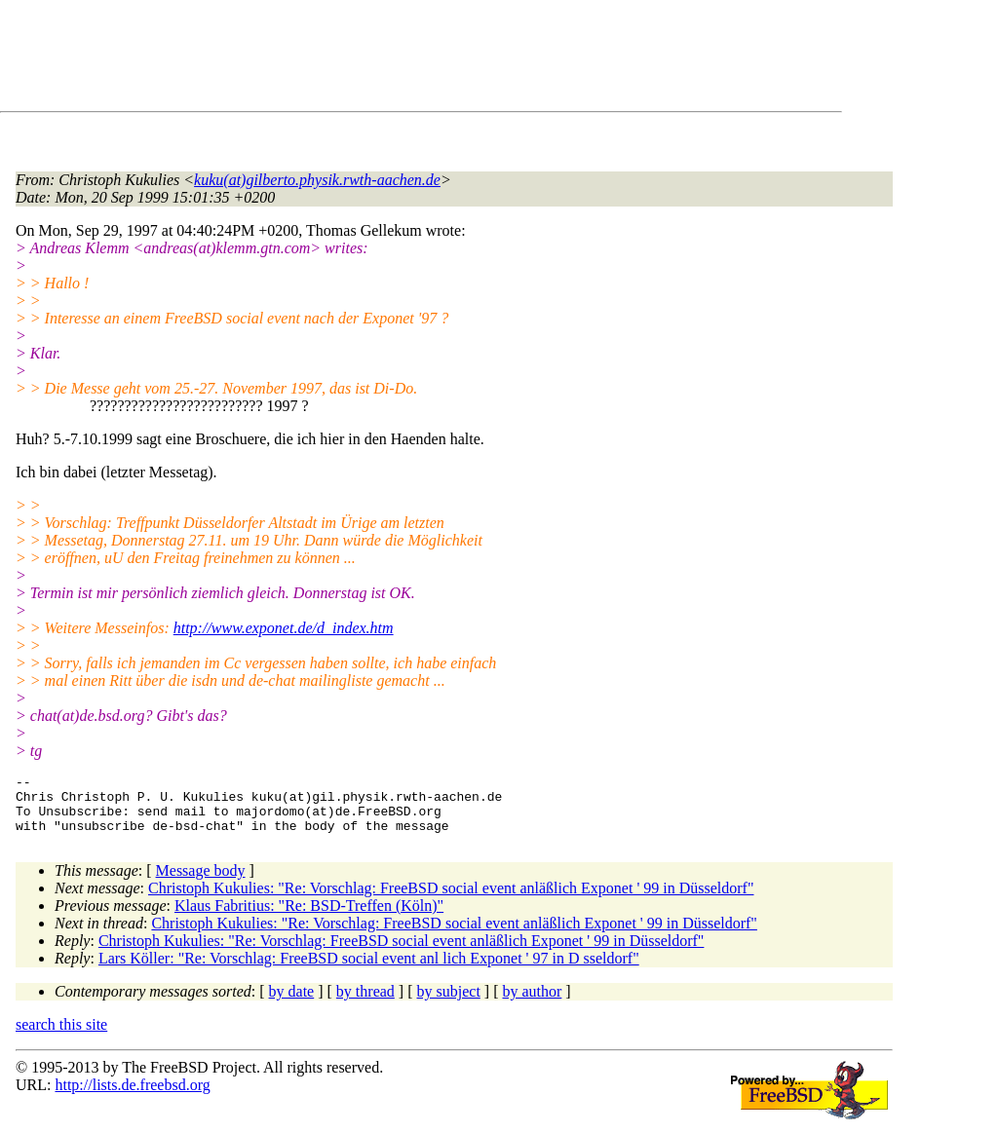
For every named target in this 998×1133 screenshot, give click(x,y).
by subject (448, 1003)
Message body (201, 882)
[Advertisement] (370, 59)
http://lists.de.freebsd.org (132, 1096)
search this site (61, 1036)
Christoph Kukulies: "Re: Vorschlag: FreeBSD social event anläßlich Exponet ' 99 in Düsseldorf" (451, 899)
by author (531, 1003)
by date (292, 1003)
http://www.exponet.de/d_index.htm (283, 628)
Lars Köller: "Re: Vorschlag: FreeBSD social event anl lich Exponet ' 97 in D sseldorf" (368, 970)
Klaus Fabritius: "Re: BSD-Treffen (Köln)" (308, 917)
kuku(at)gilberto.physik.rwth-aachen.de (317, 179)
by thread (365, 1003)
